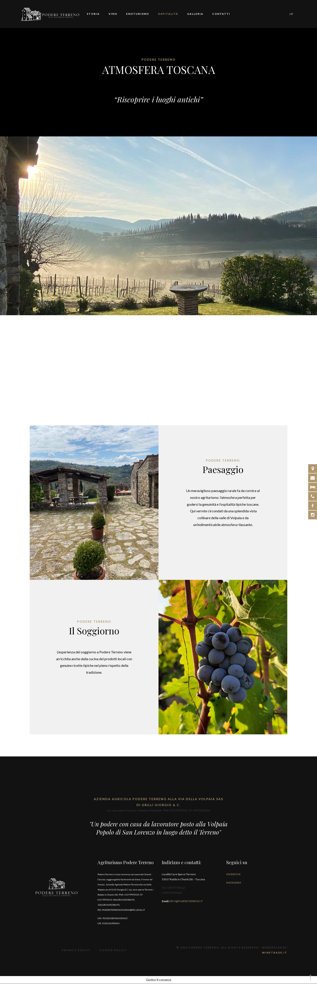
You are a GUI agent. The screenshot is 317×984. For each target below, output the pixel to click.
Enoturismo (137, 14)
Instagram (233, 883)
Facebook (233, 874)
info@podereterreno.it (186, 901)
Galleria (195, 14)
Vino (113, 14)
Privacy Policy (76, 950)
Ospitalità (168, 14)
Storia (93, 14)
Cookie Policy (113, 950)
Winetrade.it (274, 952)
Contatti (221, 14)
